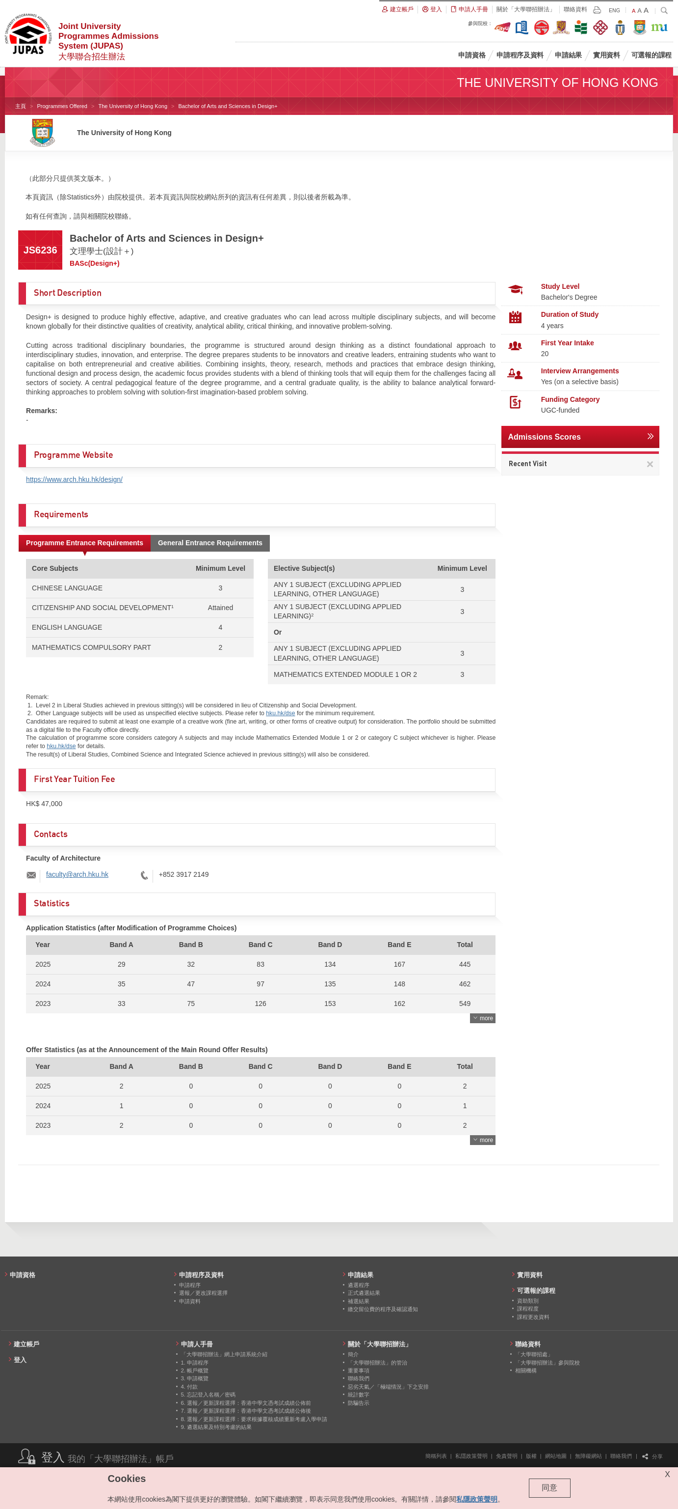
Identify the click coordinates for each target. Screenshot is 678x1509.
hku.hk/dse (280, 713)
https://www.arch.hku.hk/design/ (74, 479)
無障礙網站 (588, 1456)
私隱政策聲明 (471, 1456)
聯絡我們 (621, 1456)
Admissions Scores (544, 437)
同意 (549, 1487)
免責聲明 (507, 1456)
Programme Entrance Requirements (84, 543)
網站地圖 (556, 1456)
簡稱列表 (436, 1456)
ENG (614, 10)
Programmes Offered (62, 106)
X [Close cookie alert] (667, 1474)
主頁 (20, 106)
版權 (531, 1456)
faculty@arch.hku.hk (77, 874)
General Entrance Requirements (210, 543)
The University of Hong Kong (132, 106)
